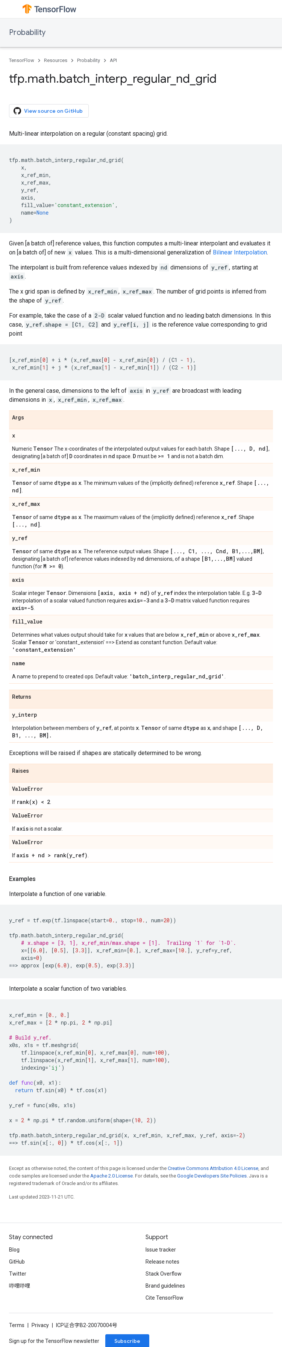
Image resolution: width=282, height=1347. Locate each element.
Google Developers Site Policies (212, 1176)
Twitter (17, 1274)
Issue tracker (161, 1250)
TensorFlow (21, 60)
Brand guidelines (165, 1286)
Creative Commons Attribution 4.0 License (213, 1168)
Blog (14, 1250)
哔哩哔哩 (19, 1286)
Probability (27, 32)
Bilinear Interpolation (240, 252)
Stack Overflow (164, 1274)
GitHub (17, 1262)
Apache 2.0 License (111, 1176)
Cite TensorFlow (164, 1298)
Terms (16, 1325)
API (113, 60)
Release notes (162, 1262)
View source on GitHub (48, 111)
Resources (55, 60)
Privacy (40, 1325)
